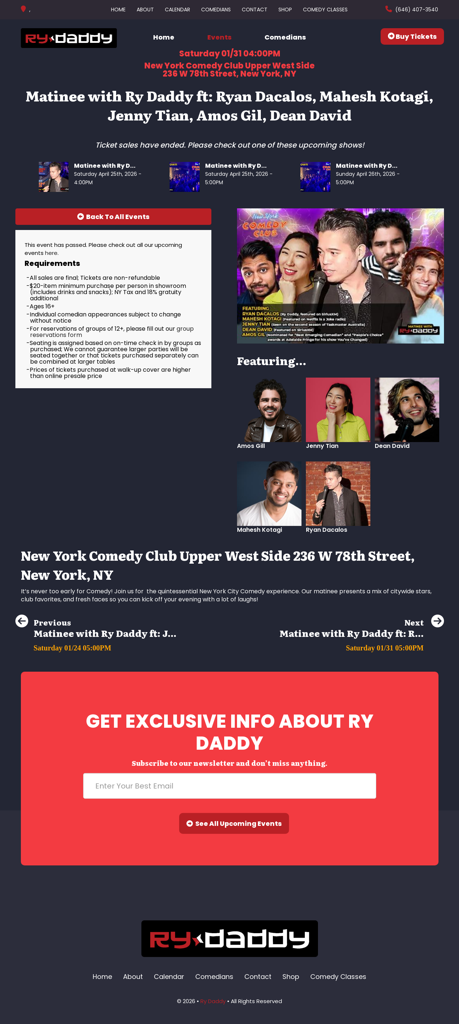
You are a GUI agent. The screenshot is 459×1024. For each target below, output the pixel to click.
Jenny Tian (322, 446)
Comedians (216, 9)
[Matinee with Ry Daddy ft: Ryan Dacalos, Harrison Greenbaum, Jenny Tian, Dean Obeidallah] (362, 646)
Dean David (392, 446)
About (145, 9)
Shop (285, 9)
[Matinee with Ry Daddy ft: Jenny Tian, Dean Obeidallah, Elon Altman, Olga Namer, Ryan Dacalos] (96, 646)
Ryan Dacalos (326, 530)
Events (219, 37)
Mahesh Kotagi (259, 530)
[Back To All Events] (113, 216)
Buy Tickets (412, 36)
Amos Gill (251, 446)
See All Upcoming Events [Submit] (234, 823)
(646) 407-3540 (416, 9)
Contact (254, 9)
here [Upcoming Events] (51, 253)
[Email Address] (229, 786)
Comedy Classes (325, 9)
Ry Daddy (213, 1001)
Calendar (177, 9)
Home (118, 9)
